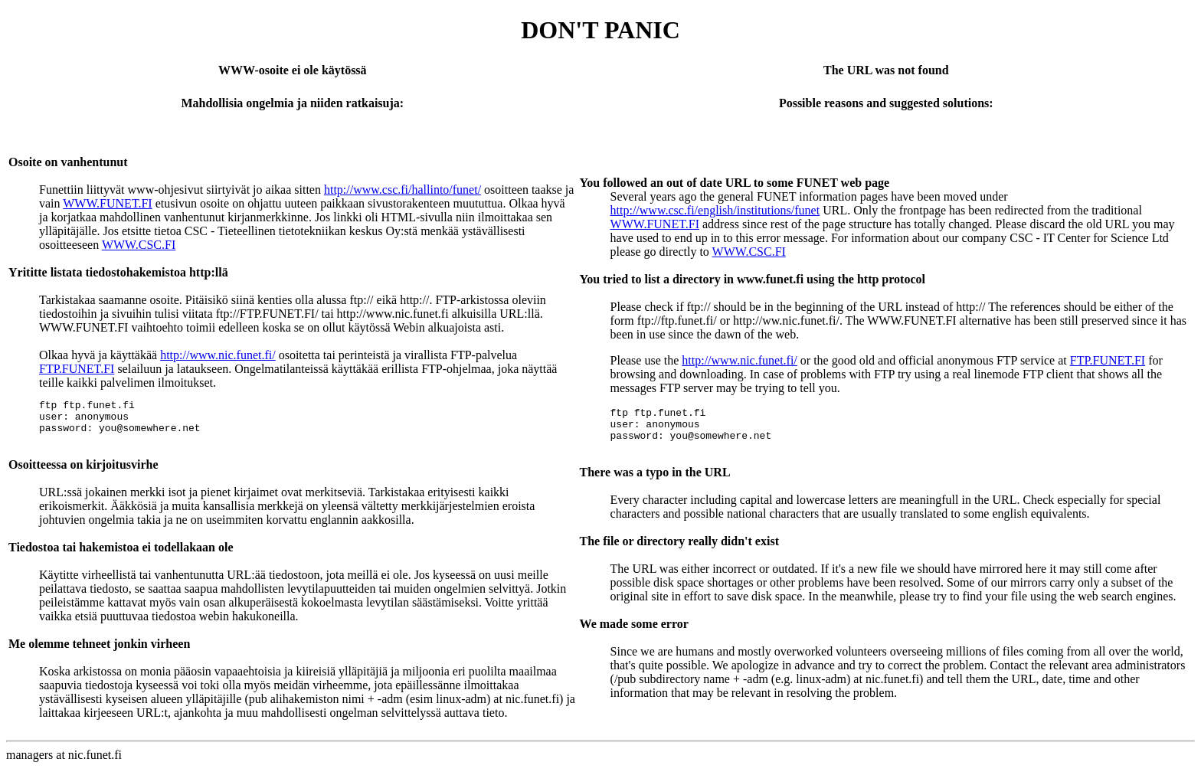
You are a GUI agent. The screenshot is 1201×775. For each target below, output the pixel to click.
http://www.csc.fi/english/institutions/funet (715, 210)
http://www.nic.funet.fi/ (218, 354)
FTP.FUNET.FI (76, 368)
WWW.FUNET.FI (107, 203)
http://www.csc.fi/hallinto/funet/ (402, 189)
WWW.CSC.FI (138, 244)
